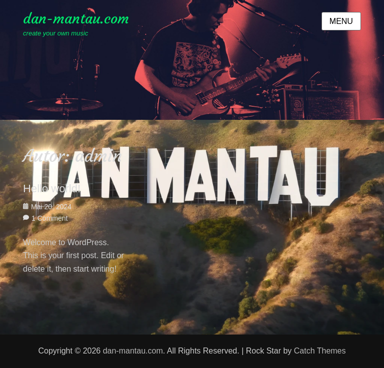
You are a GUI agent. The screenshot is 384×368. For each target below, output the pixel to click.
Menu (341, 21)
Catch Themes (320, 351)
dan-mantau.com (76, 18)
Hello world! (51, 188)
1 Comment (50, 218)
